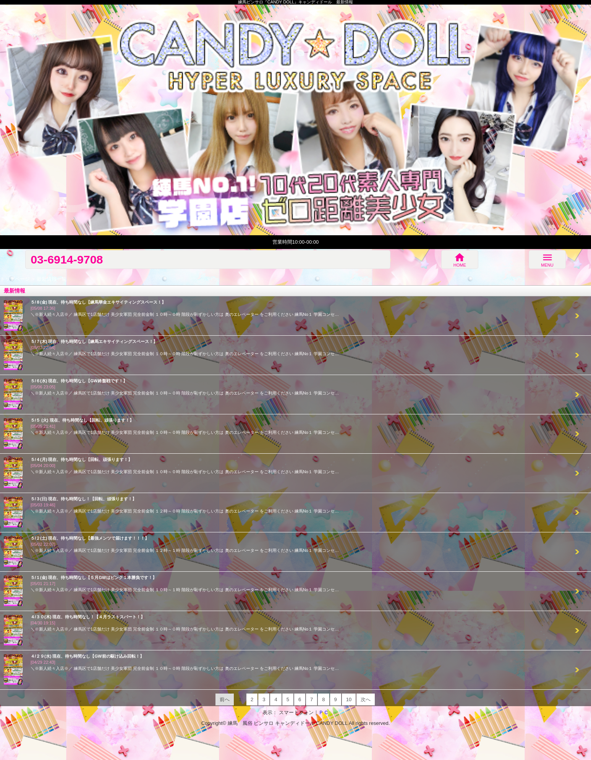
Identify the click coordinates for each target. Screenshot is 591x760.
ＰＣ (324, 712)
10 (348, 699)
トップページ (15, 279)
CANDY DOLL (331, 723)
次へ (366, 699)
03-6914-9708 (67, 259)
